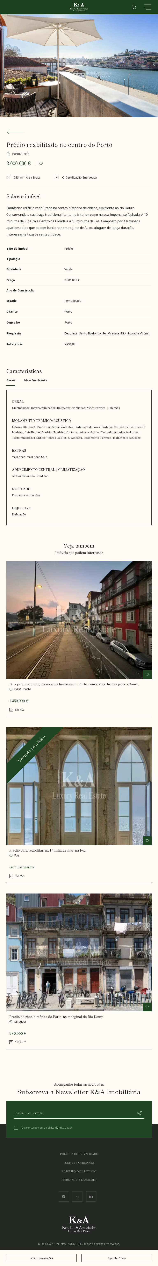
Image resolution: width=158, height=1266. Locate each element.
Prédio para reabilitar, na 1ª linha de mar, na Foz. (47, 850)
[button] (153, 65)
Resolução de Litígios (79, 1171)
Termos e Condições (79, 1162)
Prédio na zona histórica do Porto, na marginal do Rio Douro (56, 1016)
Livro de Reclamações (78, 1179)
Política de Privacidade (59, 1127)
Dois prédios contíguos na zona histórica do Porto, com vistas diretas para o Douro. (74, 684)
